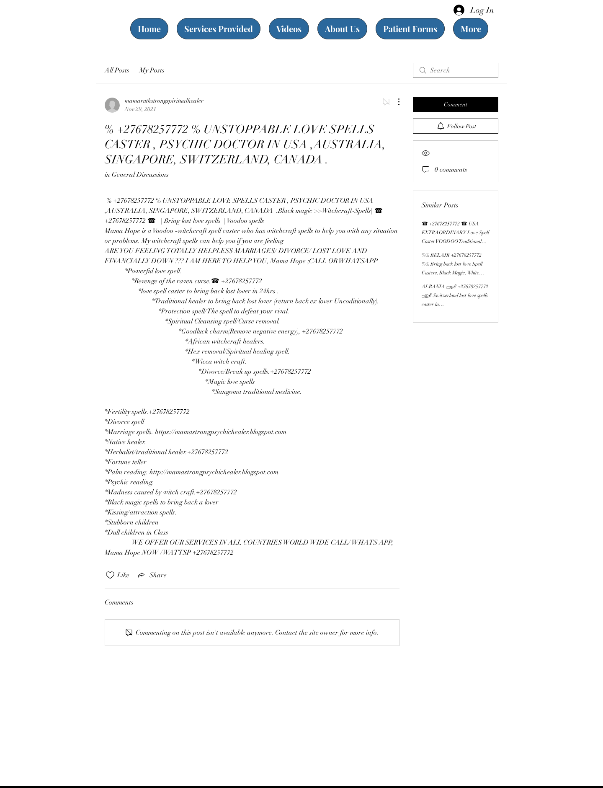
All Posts (117, 70)
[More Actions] (394, 102)
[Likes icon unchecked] (110, 575)
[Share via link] (151, 575)
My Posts (152, 70)
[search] (455, 70)
